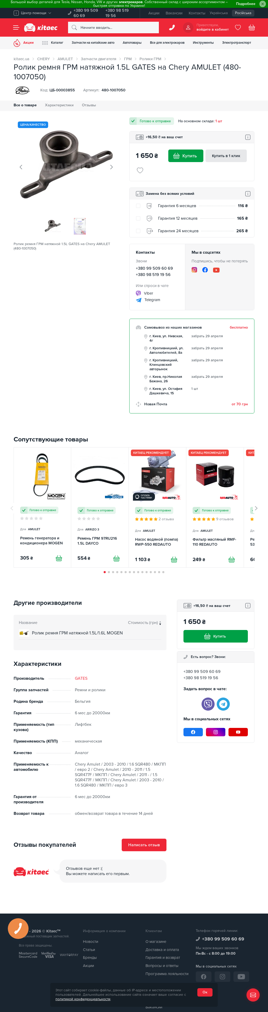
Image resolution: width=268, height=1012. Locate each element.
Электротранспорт (236, 43)
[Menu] (16, 27)
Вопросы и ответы (162, 965)
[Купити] (59, 558)
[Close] (262, 4)
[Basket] (251, 27)
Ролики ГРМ (150, 59)
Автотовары (132, 43)
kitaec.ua (21, 59)
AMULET (65, 59)
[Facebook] (205, 270)
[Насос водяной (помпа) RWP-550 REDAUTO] (157, 507)
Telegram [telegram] (148, 300)
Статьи (89, 949)
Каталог (52, 43)
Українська (219, 13)
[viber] (208, 704)
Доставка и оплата (162, 949)
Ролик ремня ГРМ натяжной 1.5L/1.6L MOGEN (77, 633)
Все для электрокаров (167, 43)
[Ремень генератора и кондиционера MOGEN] (42, 507)
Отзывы (89, 105)
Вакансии (174, 13)
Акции (153, 13)
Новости (90, 941)
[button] (105, 572)
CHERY (43, 59)
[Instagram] (194, 270)
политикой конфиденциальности (82, 999)
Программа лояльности (167, 973)
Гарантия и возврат (163, 957)
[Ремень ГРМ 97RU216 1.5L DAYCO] (100, 507)
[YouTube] (216, 270)
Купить (186, 156)
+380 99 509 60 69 (86, 13)
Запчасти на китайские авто (93, 43)
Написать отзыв (144, 845)
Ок (205, 992)
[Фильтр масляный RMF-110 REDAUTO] (215, 507)
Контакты (197, 13)
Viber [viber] (144, 293)
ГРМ (128, 59)
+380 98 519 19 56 (117, 13)
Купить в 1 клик (226, 155)
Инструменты (203, 43)
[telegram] (223, 704)
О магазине (156, 941)
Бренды (90, 957)
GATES (81, 678)
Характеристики (59, 105)
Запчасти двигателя (98, 59)
